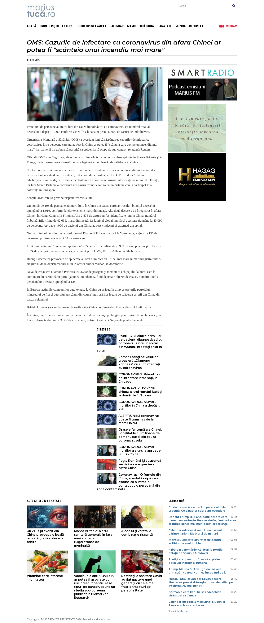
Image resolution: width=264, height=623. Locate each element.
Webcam (231, 26)
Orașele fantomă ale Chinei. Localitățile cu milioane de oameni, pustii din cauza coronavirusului (140, 435)
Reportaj (196, 26)
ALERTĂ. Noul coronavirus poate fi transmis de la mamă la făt (139, 419)
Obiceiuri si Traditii (92, 26)
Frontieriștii (49, 26)
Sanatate (165, 26)
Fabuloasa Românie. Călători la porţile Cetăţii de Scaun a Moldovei (195, 551)
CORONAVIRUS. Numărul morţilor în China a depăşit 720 (139, 405)
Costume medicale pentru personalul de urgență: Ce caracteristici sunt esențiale (197, 509)
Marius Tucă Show (140, 26)
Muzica (180, 26)
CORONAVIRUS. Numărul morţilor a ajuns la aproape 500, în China (139, 450)
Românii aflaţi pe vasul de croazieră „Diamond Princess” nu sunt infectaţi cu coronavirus (139, 362)
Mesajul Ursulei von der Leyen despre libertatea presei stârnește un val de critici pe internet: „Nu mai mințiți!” (201, 582)
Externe (68, 26)
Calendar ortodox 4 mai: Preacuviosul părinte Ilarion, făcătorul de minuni (195, 531)
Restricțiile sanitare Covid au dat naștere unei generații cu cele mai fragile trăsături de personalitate (141, 583)
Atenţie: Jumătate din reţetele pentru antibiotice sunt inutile (195, 541)
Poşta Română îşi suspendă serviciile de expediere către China (139, 464)
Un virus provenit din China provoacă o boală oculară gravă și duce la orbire (45, 536)
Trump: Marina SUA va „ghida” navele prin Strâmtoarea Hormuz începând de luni (199, 570)
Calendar (116, 26)
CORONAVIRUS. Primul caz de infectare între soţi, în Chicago (139, 378)
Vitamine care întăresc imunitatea (45, 577)
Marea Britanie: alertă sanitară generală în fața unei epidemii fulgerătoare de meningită (93, 538)
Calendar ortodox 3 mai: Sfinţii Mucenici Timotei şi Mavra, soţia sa (197, 603)
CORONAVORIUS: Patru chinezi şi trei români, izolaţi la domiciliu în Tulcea (140, 391)
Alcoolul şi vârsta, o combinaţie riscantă (137, 532)
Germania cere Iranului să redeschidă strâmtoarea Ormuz (195, 593)
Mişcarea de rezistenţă (62, 11)
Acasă (31, 26)
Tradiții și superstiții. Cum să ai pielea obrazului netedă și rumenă (195, 561)
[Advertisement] (59, 352)
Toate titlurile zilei (178, 611)
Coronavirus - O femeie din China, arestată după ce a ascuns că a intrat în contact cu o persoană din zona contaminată (129, 482)
